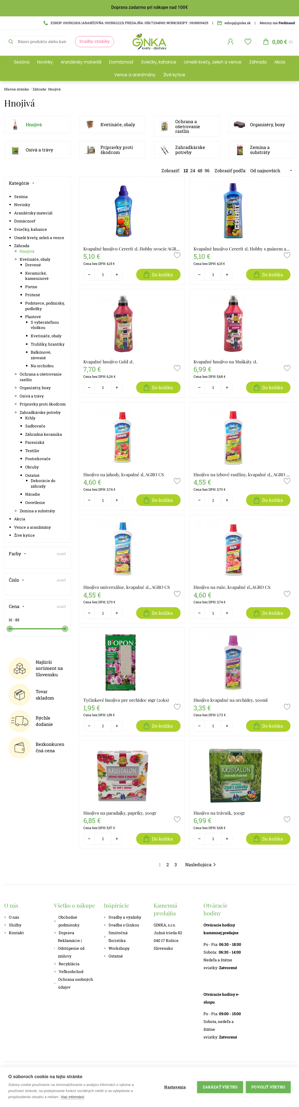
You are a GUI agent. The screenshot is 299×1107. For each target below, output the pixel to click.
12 (186, 170)
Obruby (32, 467)
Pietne (31, 286)
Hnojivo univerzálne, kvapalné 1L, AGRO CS (126, 587)
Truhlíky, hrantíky (48, 344)
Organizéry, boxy (267, 124)
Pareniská (34, 442)
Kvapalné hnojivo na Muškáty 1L (225, 361)
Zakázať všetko (220, 1087)
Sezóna (21, 62)
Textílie (32, 450)
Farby (17, 553)
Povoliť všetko (268, 1087)
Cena (16, 606)
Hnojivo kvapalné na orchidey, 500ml (231, 700)
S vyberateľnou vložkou (45, 325)
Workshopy (117, 948)
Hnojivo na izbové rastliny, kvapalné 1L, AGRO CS (242, 474)
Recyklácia (66, 963)
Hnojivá (54, 89)
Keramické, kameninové (37, 275)
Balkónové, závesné (41, 354)
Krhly (30, 417)
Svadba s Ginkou (121, 925)
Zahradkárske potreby (190, 149)
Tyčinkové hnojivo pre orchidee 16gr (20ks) (126, 700)
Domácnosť (121, 62)
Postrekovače (38, 458)
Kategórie (21, 183)
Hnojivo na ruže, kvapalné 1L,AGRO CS (232, 587)
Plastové (33, 316)
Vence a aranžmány (135, 75)
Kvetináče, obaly (117, 124)
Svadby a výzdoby (122, 917)
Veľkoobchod (68, 971)
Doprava (64, 932)
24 (192, 170)
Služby (12, 925)
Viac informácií (72, 1097)
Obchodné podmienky (66, 921)
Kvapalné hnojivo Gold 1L (108, 361)
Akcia (279, 62)
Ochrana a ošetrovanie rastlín (187, 126)
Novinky (45, 62)
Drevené (33, 264)
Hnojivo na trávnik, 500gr (219, 813)
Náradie (32, 494)
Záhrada (258, 62)
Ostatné (32, 475)
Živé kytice (174, 75)
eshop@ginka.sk (234, 23)
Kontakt (14, 932)
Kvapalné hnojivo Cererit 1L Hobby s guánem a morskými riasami (242, 249)
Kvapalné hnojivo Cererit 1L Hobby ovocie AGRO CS (132, 249)
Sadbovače (35, 426)
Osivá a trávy (39, 150)
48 (199, 170)
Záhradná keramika (43, 434)
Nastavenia (175, 1087)
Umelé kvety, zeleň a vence (212, 62)
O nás (11, 917)
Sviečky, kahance (158, 62)
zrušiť (61, 553)
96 (207, 170)
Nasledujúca (200, 864)
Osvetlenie (35, 502)
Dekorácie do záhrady (43, 483)
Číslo (16, 580)
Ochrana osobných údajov (73, 983)
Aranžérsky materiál (81, 62)
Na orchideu (42, 365)
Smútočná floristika (116, 936)
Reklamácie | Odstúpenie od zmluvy (69, 948)
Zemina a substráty (260, 149)
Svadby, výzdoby (94, 41)
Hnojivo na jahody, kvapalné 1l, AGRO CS (123, 474)
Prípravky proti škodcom (116, 149)
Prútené (32, 294)
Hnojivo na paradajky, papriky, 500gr (119, 813)
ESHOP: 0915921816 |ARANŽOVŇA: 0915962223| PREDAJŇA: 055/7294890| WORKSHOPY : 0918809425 (125, 23)
